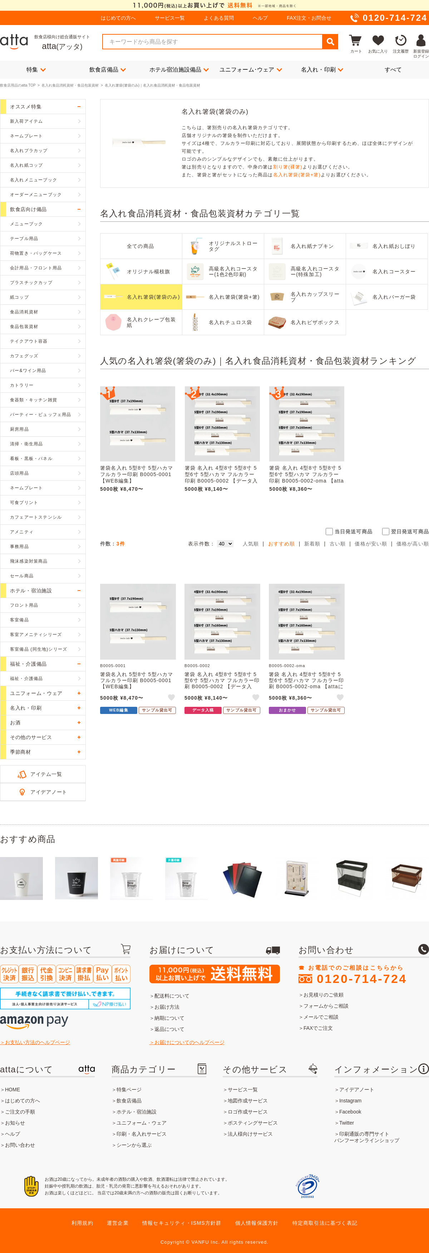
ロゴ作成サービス (248, 1112)
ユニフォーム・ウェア (142, 1123)
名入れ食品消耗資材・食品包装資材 (70, 85)
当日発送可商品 (354, 531)
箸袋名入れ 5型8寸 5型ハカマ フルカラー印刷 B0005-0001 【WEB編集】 (136, 474)
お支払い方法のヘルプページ (37, 1042)
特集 (36, 69)
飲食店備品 (107, 69)
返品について (169, 1029)
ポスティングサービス (253, 1123)
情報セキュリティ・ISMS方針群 (181, 1223)
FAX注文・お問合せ (309, 18)
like (172, 698)
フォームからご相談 (326, 1006)
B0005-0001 (113, 666)
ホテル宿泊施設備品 (179, 69)
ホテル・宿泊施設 (137, 1112)
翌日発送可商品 (410, 531)
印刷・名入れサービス (142, 1134)
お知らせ (15, 1123)
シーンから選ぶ (134, 1145)
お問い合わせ (20, 1145)
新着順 (312, 544)
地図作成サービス (248, 1100)
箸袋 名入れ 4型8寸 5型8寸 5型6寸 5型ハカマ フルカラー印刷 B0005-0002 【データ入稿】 (221, 477)
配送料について (171, 996)
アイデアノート (48, 792)
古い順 (338, 544)
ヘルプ (260, 18)
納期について (169, 1018)
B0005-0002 (197, 666)
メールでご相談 (321, 1017)
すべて (393, 70)
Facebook (350, 1112)
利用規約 (82, 1223)
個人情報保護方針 (257, 1223)
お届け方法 (166, 1007)
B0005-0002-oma (287, 666)
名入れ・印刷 (322, 69)
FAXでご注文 (318, 1028)
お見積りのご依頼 (324, 995)
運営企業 (118, 1223)
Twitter (346, 1123)
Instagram (350, 1100)
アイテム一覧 (46, 774)
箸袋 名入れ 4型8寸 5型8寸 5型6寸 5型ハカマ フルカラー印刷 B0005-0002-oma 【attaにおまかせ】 (306, 477)
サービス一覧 (170, 18)
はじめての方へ (118, 18)
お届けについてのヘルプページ (189, 1042)
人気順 (251, 544)
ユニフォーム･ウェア (251, 69)
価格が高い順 (412, 544)
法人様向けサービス (250, 1134)
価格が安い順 (371, 544)
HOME (12, 1089)
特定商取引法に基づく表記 (325, 1223)
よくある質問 (219, 18)
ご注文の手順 (20, 1112)
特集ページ (129, 1089)
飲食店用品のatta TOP (17, 85)
